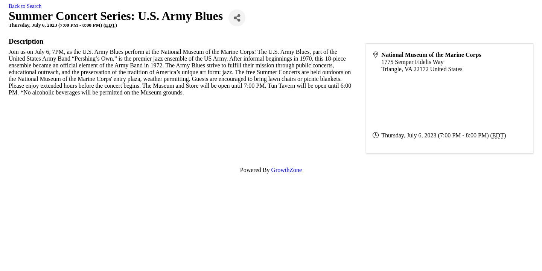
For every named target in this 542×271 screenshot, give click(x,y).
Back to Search (25, 6)
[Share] (236, 17)
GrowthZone (286, 170)
